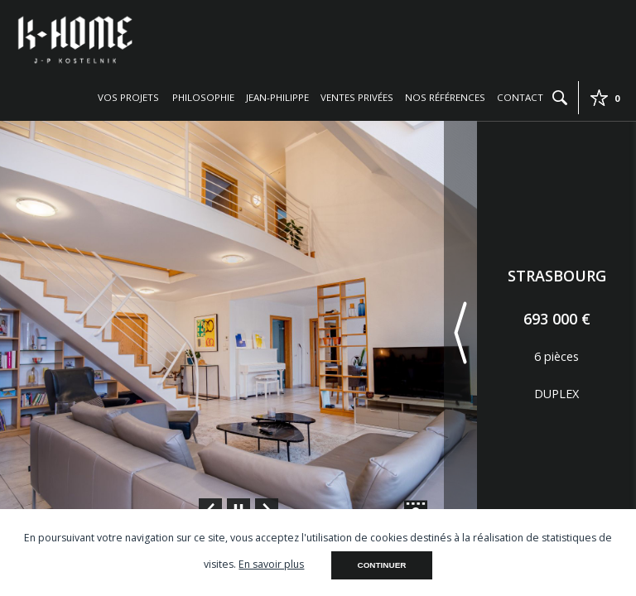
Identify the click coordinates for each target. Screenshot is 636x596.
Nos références (445, 97)
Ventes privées (356, 97)
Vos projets (128, 97)
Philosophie (203, 97)
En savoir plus (271, 564)
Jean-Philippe (277, 97)
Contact (520, 97)
